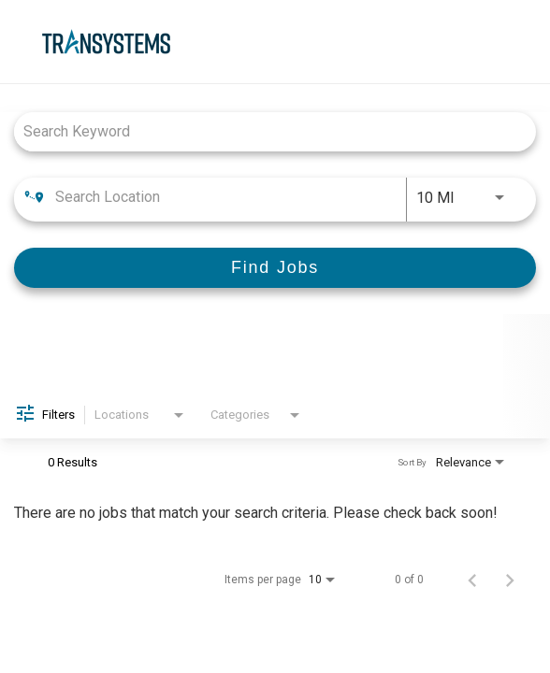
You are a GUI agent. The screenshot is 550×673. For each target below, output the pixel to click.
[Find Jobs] (275, 268)
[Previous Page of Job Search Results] (472, 579)
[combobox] (265, 131)
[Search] (275, 268)
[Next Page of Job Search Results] (509, 579)
